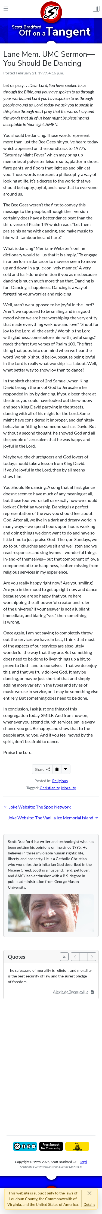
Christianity (50, 787)
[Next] (92, 956)
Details (89, 1204)
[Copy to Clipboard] (56, 769)
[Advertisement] (51, 1063)
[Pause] (83, 956)
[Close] (89, 1193)
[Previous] (75, 956)
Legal (83, 1162)
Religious (60, 780)
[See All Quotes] (64, 956)
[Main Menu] (6, 9)
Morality (68, 787)
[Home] (51, 9)
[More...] (65, 769)
